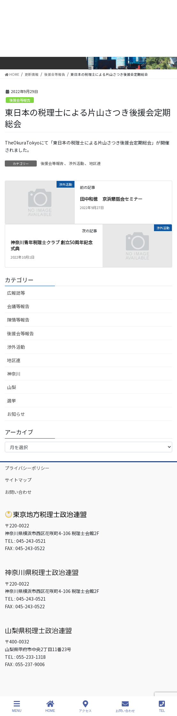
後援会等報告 (19, 100)
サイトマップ (18, 480)
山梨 (11, 387)
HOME (50, 706)
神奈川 (13, 373)
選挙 (11, 400)
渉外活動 (76, 163)
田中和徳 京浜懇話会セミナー (111, 199)
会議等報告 (18, 306)
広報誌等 (16, 293)
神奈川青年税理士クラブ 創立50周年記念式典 (52, 245)
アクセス (85, 706)
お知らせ (16, 414)
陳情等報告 (18, 319)
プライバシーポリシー (27, 468)
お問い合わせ (18, 492)
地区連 (95, 163)
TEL (162, 706)
